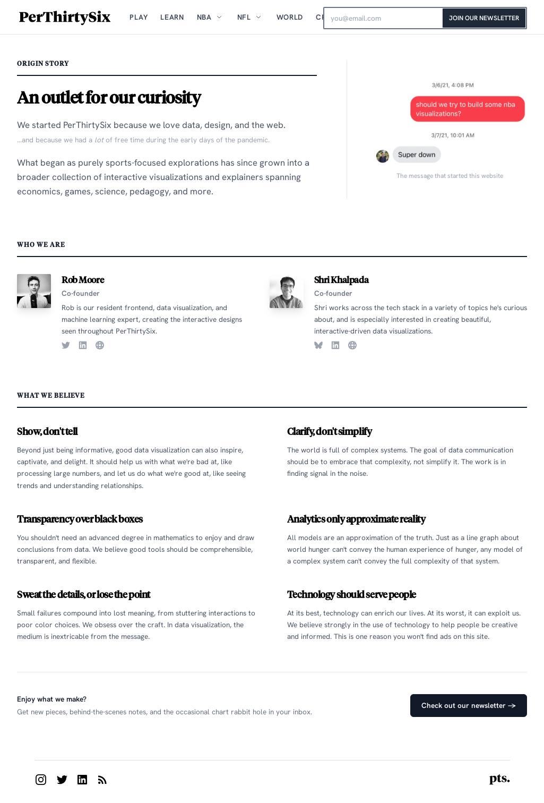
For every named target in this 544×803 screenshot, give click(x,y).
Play (138, 17)
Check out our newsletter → (468, 705)
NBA (204, 17)
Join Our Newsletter (484, 18)
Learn (172, 17)
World (290, 17)
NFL (244, 17)
